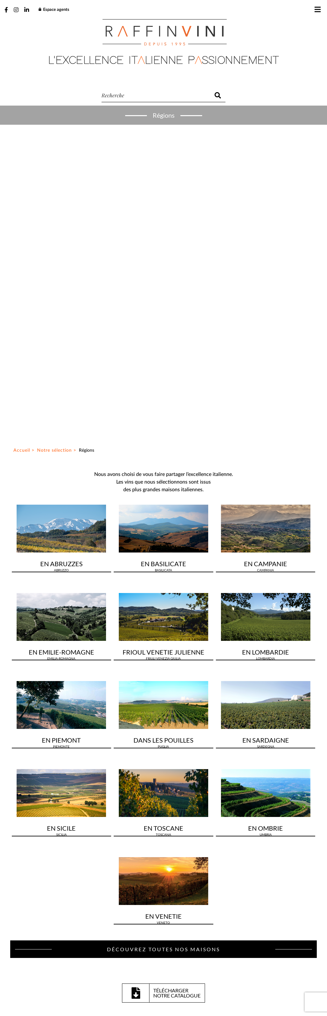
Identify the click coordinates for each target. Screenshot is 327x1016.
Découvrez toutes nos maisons (163, 626)
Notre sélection (54, 128)
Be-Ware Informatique (218, 999)
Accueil (21, 128)
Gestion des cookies (158, 985)
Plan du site (118, 985)
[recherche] (156, 95)
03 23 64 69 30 (174, 760)
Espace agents (53, 9)
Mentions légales (203, 985)
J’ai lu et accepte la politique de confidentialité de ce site (103, 933)
